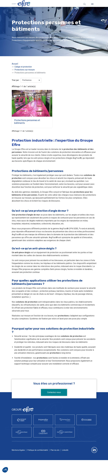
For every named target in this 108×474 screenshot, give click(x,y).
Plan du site (55, 450)
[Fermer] (92, 4)
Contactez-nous (54, 392)
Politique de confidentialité (37, 450)
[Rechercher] (84, 4)
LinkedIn (65, 450)
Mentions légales (18, 450)
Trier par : (16, 80)
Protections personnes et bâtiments (27, 121)
